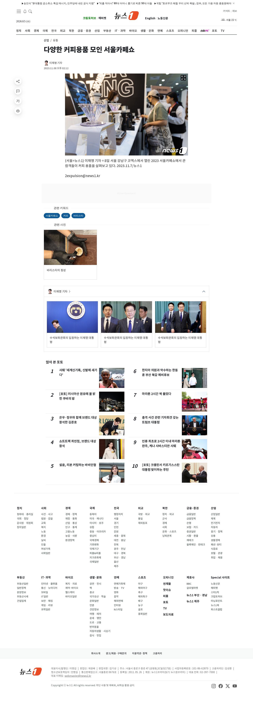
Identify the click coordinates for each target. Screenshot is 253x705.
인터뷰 (117, 605)
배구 (140, 601)
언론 (92, 605)
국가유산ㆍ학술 (98, 596)
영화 (116, 592)
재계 (213, 518)
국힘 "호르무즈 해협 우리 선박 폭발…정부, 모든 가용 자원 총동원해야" (149, 3)
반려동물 (94, 626)
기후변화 (94, 544)
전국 (116, 508)
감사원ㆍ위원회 (25, 523)
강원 (116, 531)
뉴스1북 (215, 605)
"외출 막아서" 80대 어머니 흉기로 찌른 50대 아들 (81, 3)
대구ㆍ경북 (119, 553)
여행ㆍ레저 (95, 614)
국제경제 (94, 540)
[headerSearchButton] (30, 11)
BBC (189, 583)
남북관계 (166, 535)
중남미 (93, 535)
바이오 (69, 577)
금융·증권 (193, 508)
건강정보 (94, 609)
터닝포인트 (216, 601)
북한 (165, 508)
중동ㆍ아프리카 (98, 531)
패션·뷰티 (216, 544)
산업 (213, 508)
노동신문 (163, 18)
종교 (92, 592)
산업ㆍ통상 (71, 523)
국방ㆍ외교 (144, 514)
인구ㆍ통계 (71, 527)
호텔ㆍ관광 (216, 553)
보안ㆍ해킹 (47, 601)
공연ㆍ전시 (95, 583)
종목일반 (142, 614)
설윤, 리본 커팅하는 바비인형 (77, 465)
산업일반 (215, 514)
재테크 (190, 540)
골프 (140, 609)
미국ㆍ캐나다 (96, 518)
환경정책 (69, 540)
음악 (116, 596)
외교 (140, 508)
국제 (92, 508)
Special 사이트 (220, 577)
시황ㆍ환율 (192, 535)
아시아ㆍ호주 (96, 523)
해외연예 (118, 601)
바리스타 (78, 215)
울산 (116, 561)
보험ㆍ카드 (192, 527)
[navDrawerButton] (18, 11)
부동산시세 (22, 596)
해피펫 (102, 18)
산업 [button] (46, 40)
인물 (43, 544)
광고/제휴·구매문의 (116, 653)
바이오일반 (71, 596)
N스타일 (118, 609)
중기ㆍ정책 (216, 531)
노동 (43, 531)
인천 (116, 527)
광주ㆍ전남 (119, 548)
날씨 (43, 540)
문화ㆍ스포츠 (169, 531)
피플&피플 (95, 553)
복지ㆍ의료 (71, 583)
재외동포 (142, 523)
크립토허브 (89, 18)
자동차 (214, 527)
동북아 (93, 514)
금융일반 (191, 514)
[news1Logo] (31, 671)
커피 (65, 215)
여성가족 (45, 548)
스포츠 (142, 577)
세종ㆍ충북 (119, 535)
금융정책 (191, 518)
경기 (116, 523)
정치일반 (21, 527)
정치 (19, 508)
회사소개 (95, 653)
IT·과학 (46, 577)
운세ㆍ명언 (95, 618)
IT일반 (44, 596)
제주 (116, 566)
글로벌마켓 (192, 588)
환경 (43, 535)
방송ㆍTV (119, 588)
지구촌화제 (95, 557)
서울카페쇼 (52, 215)
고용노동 (69, 531)
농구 (140, 605)
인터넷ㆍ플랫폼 (49, 583)
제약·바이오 (71, 588)
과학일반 (45, 609)
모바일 (44, 592)
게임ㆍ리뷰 (47, 605)
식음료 (214, 548)
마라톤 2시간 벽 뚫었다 (156, 394)
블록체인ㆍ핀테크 (196, 544)
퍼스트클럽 (216, 609)
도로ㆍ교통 (95, 622)
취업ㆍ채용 (216, 557)
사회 (43, 508)
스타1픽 (215, 592)
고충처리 (157, 653)
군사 (164, 518)
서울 (116, 518)
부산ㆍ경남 (119, 557)
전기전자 (215, 523)
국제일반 (94, 561)
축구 (140, 592)
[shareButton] (17, 81)
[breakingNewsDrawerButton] (25, 11)
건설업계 (21, 601)
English (150, 18)
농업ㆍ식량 (71, 535)
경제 (68, 508)
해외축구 (142, 596)
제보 (234, 11)
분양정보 (21, 592)
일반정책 (21, 588)
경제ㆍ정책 (71, 514)
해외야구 (142, 588)
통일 (140, 518)
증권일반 (191, 531)
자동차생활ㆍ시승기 (100, 631)
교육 (43, 523)
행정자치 (118, 514)
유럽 (92, 527)
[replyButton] (17, 91)
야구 (140, 583)
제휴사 (190, 577)
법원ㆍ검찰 (47, 518)
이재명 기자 (55, 63)
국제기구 (94, 548)
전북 (116, 544)
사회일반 (45, 553)
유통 (213, 535)
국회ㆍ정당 (22, 518)
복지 (43, 527)
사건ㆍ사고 (47, 514)
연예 (116, 577)
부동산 (21, 577)
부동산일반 (22, 583)
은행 (189, 523)
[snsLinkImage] (214, 685)
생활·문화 (96, 577)
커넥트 (226, 11)
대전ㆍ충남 (119, 540)
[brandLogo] (126, 15)
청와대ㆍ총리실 (25, 514)
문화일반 (94, 601)
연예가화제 (119, 583)
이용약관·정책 (139, 653)
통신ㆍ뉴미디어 (49, 588)
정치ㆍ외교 (168, 514)
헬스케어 (69, 592)
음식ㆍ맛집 (95, 635)
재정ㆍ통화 (71, 518)
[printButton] (17, 110)
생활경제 (215, 540)
